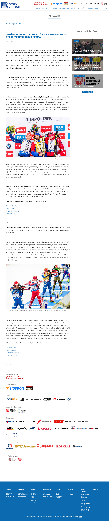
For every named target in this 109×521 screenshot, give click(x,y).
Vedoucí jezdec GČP (85, 507)
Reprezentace (9, 493)
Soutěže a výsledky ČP (85, 495)
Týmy (44, 493)
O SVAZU (33, 489)
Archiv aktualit (87, 92)
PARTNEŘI (70, 489)
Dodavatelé (70, 494)
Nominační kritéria (47, 496)
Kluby (32, 499)
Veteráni (58, 497)
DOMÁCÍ (58, 489)
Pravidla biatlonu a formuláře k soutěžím (86, 502)
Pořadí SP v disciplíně (12, 211)
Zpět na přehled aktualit (14, 23)
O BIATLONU (21, 489)
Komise (32, 497)
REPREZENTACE (47, 489)
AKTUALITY (8, 489)
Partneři (70, 493)
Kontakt (33, 493)
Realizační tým (46, 494)
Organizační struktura (33, 495)
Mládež (57, 493)
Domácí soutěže (22, 496)
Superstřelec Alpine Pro (85, 505)
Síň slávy (33, 502)
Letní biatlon (83, 500)
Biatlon (82, 499)
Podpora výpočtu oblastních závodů (85, 510)
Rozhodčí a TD (59, 496)
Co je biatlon (21, 493)
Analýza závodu (11, 208)
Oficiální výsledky (11, 206)
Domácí (8, 494)
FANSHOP (95, 489)
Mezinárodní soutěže (23, 494)
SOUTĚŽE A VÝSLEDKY (83, 490)
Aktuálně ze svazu (10, 496)
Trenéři (57, 494)
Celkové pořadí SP (11, 213)
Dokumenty (33, 500)
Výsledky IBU (84, 497)
